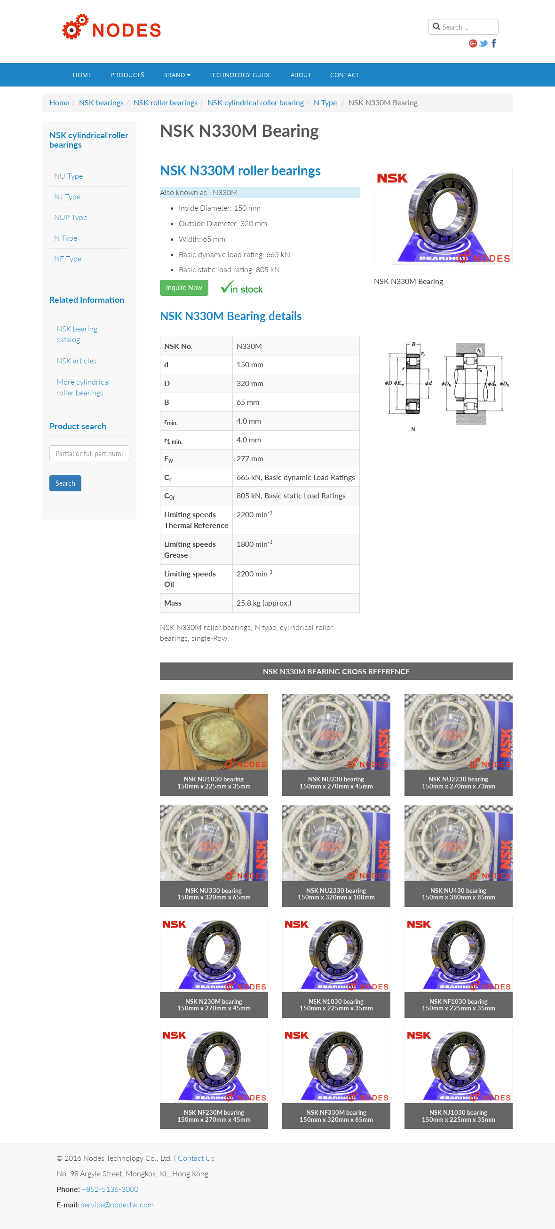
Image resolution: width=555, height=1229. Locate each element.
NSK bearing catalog (76, 334)
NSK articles (76, 360)
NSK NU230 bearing (336, 779)
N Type (325, 102)
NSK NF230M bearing (214, 1112)
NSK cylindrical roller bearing (255, 102)
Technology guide (240, 75)
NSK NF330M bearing (336, 1112)
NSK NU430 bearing (458, 890)
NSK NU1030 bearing (214, 779)
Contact (344, 75)
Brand (176, 75)
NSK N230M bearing (213, 1001)
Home (82, 75)
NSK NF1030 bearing (458, 1001)
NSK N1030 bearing (336, 1001)
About (301, 75)
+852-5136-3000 (110, 1188)
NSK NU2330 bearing (336, 890)
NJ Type (67, 196)
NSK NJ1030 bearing (458, 1112)
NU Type (68, 175)
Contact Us (196, 1157)
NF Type (67, 258)
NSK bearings (101, 102)
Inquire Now (184, 287)
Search (65, 483)
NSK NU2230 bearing (458, 779)
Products (127, 75)
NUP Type (70, 217)
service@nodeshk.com (117, 1204)
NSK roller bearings (166, 102)
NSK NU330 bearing (214, 890)
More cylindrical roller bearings (83, 387)
